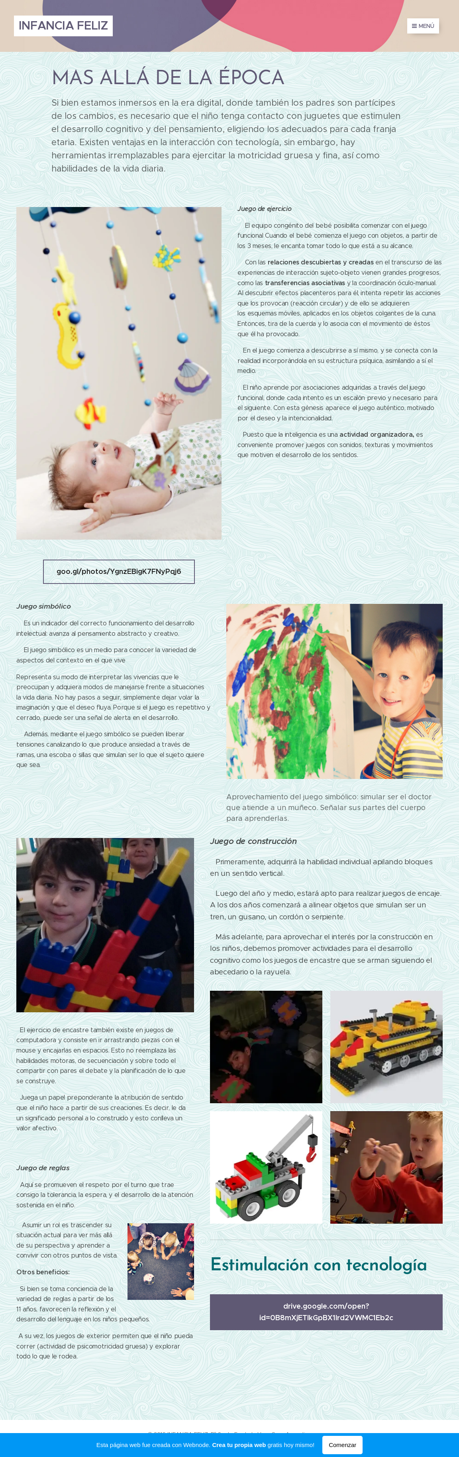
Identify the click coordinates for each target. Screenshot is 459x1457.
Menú (423, 26)
